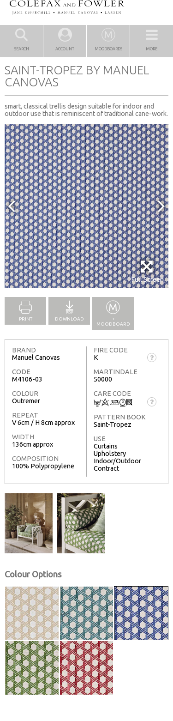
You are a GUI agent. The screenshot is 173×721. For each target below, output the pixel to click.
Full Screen (147, 271)
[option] (86, 206)
